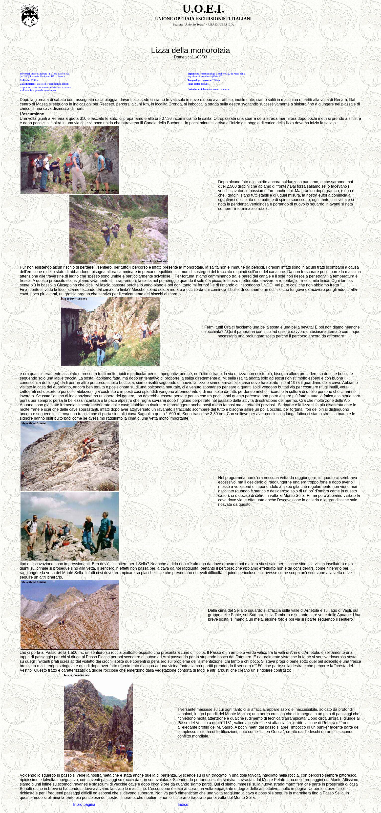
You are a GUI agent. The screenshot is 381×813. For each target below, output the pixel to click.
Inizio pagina (84, 804)
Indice (183, 804)
